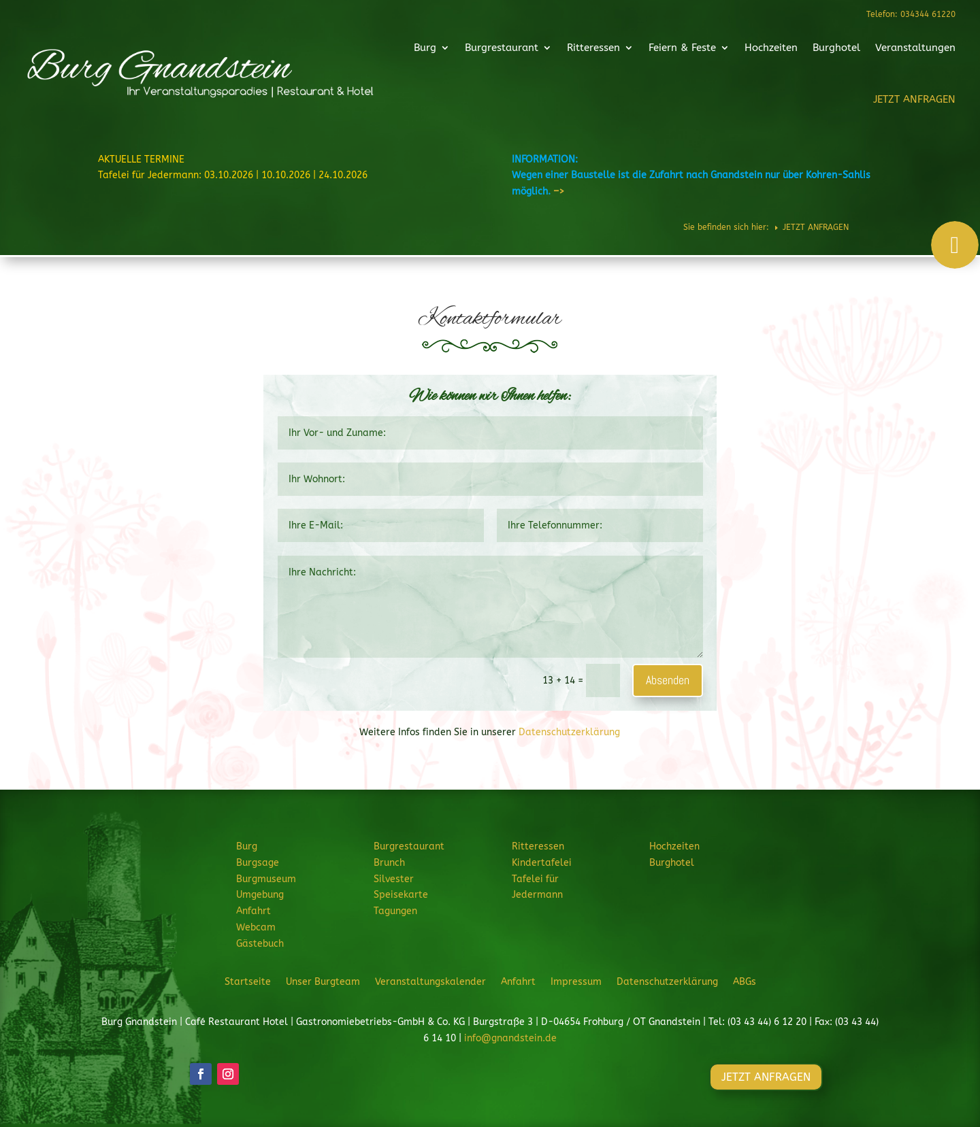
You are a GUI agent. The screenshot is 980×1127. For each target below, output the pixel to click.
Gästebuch (260, 943)
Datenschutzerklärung (569, 732)
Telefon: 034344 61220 (910, 14)
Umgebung (260, 895)
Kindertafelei (542, 863)
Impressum (576, 981)
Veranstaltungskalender (430, 981)
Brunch (389, 863)
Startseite (248, 981)
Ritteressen (582, 50)
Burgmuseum (266, 879)
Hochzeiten (742, 50)
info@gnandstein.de (510, 1038)
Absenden (667, 680)
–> (558, 191)
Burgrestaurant (501, 50)
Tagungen (395, 911)
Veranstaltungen (871, 50)
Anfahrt (253, 911)
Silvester (394, 879)
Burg (432, 50)
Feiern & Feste (662, 50)
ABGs (744, 981)
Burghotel (800, 50)
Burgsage (257, 863)
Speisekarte (401, 895)
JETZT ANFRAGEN (869, 96)
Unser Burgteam (323, 981)
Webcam (256, 927)
